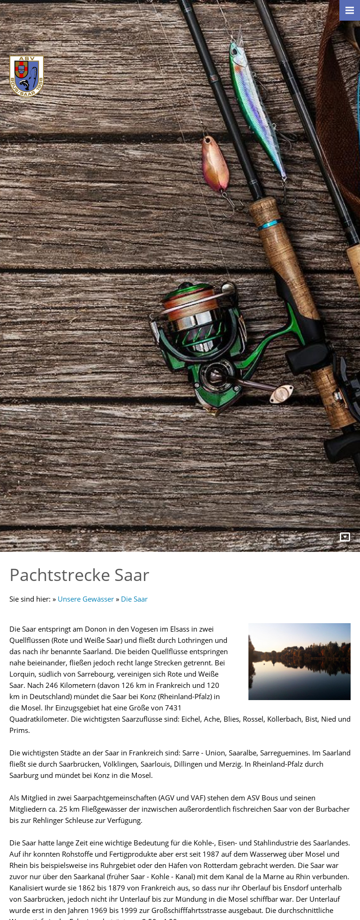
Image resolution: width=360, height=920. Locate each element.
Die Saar (134, 598)
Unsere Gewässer (86, 598)
